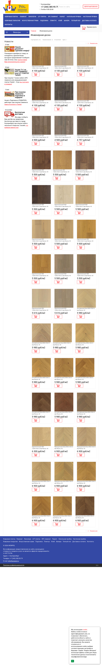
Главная (33, 31)
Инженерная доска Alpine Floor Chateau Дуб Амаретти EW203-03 (41, 569)
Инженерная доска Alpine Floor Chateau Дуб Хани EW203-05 (86, 569)
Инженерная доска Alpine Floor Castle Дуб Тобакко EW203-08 (40, 486)
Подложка (39, 640)
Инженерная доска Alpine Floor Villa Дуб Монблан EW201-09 (62, 236)
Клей (53, 640)
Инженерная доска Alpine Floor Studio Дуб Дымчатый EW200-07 (62, 153)
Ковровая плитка (9, 638)
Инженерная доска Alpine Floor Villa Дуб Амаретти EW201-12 (62, 278)
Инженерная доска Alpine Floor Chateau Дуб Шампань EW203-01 (63, 528)
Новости (8, 41)
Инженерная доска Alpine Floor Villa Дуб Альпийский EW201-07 (62, 361)
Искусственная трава (26, 640)
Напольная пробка (65, 638)
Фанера (58, 640)
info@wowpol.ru (13, 660)
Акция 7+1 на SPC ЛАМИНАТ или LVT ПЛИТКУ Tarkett (22, 72)
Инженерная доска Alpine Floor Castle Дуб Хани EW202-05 (40, 444)
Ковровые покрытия (10, 640)
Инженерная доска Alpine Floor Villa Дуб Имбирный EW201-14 (40, 319)
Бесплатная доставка (20, 113)
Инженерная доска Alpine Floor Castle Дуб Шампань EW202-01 (85, 361)
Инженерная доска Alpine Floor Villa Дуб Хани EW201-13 (84, 278)
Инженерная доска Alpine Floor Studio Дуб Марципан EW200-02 (62, 69)
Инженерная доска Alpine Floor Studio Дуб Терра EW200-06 (40, 153)
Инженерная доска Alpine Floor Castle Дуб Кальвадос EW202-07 (85, 444)
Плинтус (47, 640)
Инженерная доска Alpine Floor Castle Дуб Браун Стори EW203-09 (63, 486)
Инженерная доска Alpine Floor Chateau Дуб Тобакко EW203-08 (86, 611)
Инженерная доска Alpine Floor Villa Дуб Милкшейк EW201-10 (85, 236)
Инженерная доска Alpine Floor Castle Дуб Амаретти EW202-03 (62, 403)
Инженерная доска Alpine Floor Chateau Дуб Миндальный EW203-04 (63, 569)
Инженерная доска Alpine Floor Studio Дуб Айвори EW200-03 (85, 69)
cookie (85, 630)
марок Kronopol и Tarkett (13, 104)
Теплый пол (67, 640)
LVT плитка (36, 638)
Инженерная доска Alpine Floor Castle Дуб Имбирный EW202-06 (62, 444)
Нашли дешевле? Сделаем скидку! (22, 49)
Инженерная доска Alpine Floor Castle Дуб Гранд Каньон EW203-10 (86, 486)
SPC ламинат (46, 638)
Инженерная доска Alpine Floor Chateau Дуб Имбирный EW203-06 (41, 611)
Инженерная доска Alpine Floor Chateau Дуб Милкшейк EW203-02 (86, 528)
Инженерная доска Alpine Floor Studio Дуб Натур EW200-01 (40, 69)
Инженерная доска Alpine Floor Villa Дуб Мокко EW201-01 (39, 194)
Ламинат (19, 638)
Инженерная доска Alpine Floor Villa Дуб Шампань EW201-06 (39, 361)
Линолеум (27, 638)
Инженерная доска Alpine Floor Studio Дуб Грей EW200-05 (62, 111)
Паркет (54, 638)
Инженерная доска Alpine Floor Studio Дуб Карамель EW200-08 (85, 111)
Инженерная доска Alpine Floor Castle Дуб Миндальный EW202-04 (86, 403)
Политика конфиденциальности (13, 664)
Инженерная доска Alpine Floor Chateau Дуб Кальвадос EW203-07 (63, 611)
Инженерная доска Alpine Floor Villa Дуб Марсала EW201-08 (39, 236)
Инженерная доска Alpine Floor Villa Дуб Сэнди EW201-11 (39, 278)
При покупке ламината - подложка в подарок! (20, 94)
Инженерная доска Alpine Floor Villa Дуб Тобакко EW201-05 (84, 194)
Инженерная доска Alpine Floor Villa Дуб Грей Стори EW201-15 (62, 319)
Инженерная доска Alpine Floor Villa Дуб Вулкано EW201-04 (84, 153)
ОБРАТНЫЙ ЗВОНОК (91, 6)
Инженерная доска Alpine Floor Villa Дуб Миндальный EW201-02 (41, 528)
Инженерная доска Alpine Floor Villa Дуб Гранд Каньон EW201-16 (86, 319)
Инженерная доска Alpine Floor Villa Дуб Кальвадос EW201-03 (62, 194)
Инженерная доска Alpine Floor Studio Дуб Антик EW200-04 (40, 111)
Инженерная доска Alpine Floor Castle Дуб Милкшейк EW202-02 (40, 403)
